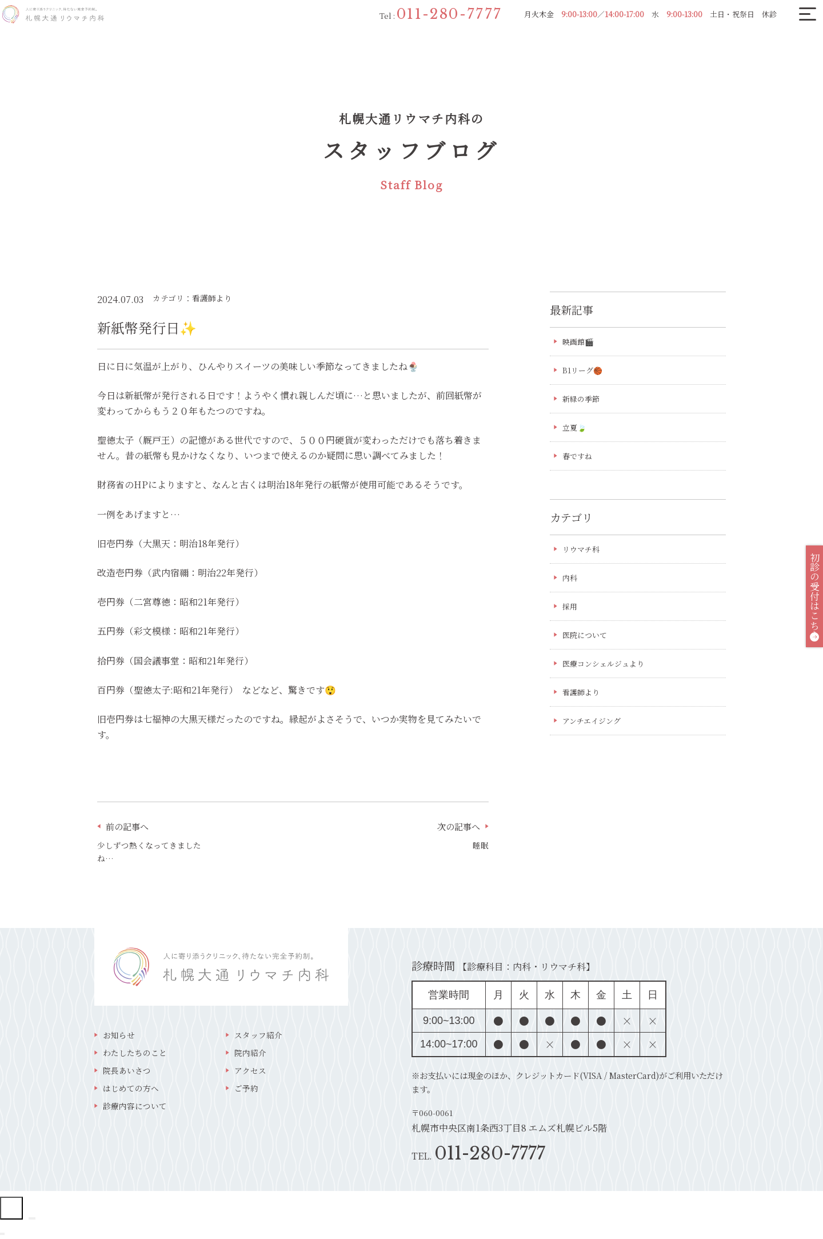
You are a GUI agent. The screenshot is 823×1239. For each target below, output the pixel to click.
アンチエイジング (593, 729)
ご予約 (246, 1092)
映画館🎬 (579, 342)
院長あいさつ (127, 1073)
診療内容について (135, 1111)
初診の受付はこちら (806, 606)
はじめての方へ (131, 1092)
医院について (586, 641)
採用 (570, 611)
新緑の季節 (590, 400)
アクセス (250, 1073)
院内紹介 (250, 1055)
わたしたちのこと (135, 1055)
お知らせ (119, 1036)
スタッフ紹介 (258, 1036)
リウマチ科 (582, 553)
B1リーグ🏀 (583, 371)
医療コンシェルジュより (606, 670)
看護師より (582, 700)
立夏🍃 (575, 429)
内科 (570, 582)
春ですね (578, 459)
